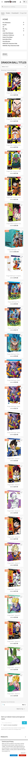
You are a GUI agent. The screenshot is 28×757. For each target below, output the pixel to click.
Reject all (22, 755)
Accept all (13, 755)
